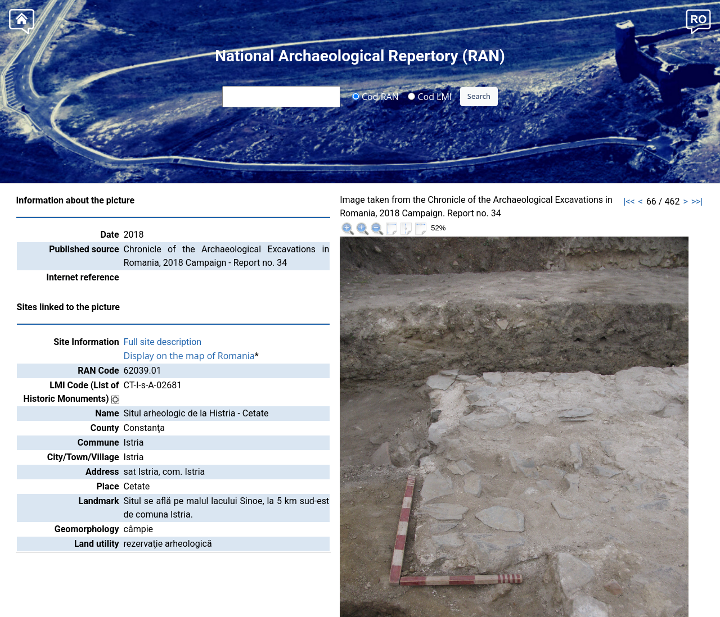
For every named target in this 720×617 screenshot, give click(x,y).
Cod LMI (430, 96)
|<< (629, 201)
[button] (698, 20)
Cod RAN (375, 96)
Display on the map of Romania (189, 356)
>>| (697, 201)
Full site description (163, 342)
